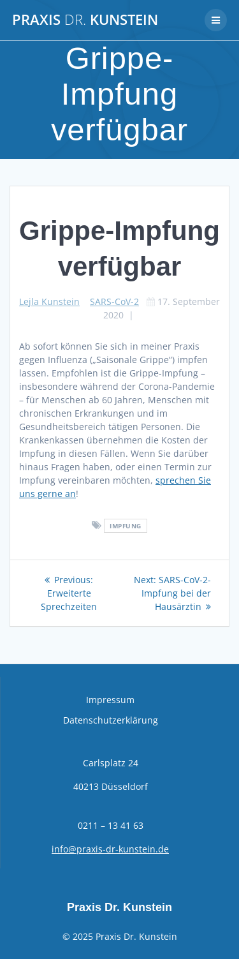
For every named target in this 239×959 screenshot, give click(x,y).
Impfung (125, 525)
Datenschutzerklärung (110, 720)
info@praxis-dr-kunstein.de (110, 849)
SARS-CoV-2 (114, 301)
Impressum (110, 700)
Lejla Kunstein (49, 301)
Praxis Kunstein (85, 20)
